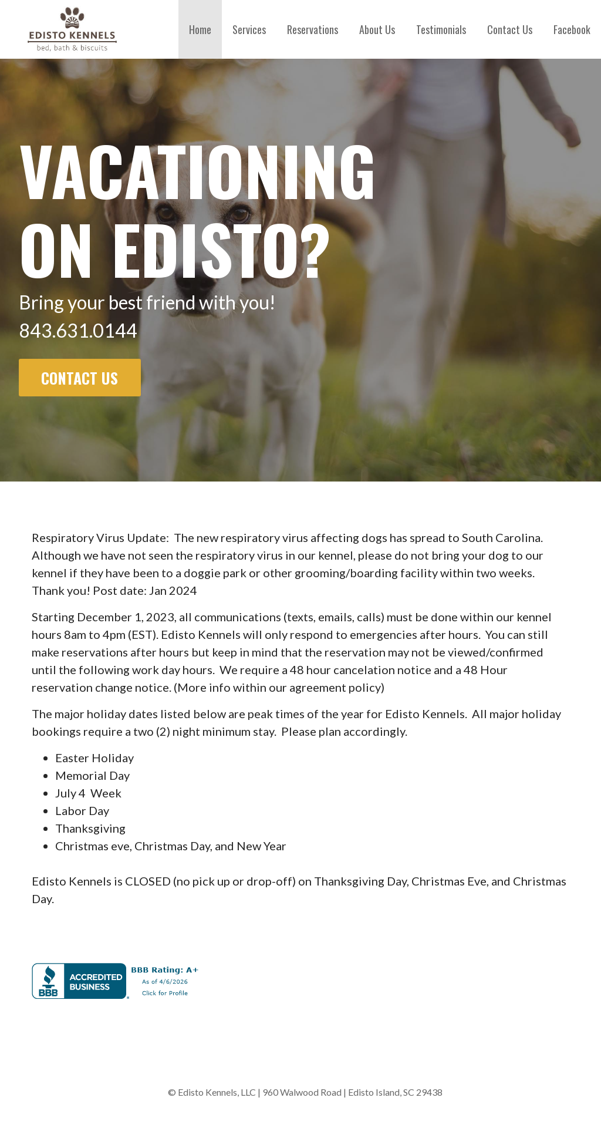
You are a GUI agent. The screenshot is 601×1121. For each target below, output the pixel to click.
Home (200, 29)
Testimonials (441, 29)
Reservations (312, 29)
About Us (377, 29)
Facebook (571, 29)
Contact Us (509, 29)
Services (249, 29)
